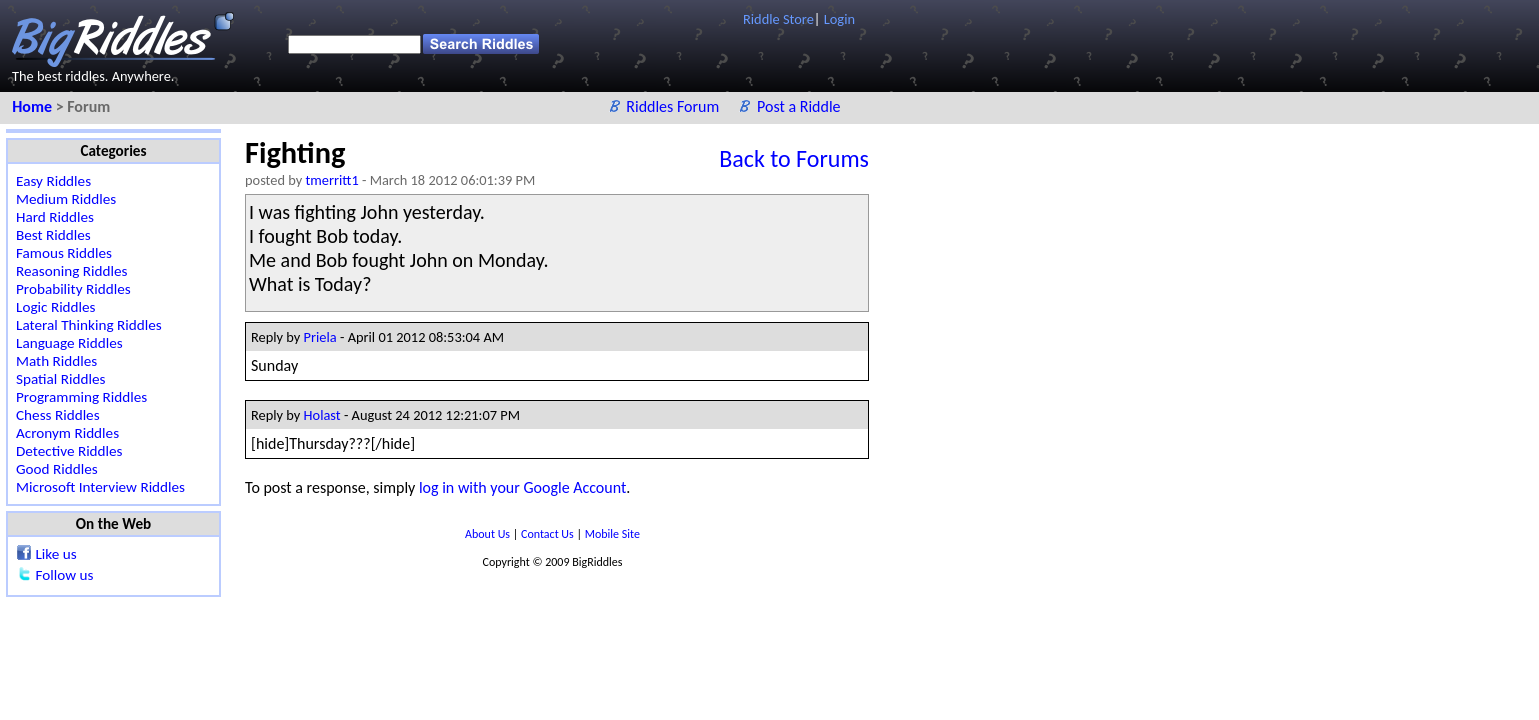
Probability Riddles (73, 289)
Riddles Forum (674, 106)
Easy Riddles (53, 181)
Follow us (64, 575)
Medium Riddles (66, 199)
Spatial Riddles (60, 379)
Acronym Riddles (67, 433)
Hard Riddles (55, 217)
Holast (322, 415)
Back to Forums (794, 158)
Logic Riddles (56, 307)
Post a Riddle (799, 106)
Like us (55, 554)
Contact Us (548, 534)
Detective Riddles (69, 451)
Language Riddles (69, 343)
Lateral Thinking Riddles (89, 325)
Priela (320, 337)
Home (33, 106)
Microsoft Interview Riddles (100, 487)
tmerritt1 (332, 180)
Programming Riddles (81, 397)
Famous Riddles (64, 253)
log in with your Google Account (522, 487)
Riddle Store (778, 19)
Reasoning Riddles (71, 271)
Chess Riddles (58, 415)
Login (839, 19)
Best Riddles (53, 235)
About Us (489, 534)
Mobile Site (612, 534)
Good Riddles (57, 469)
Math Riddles (56, 361)
